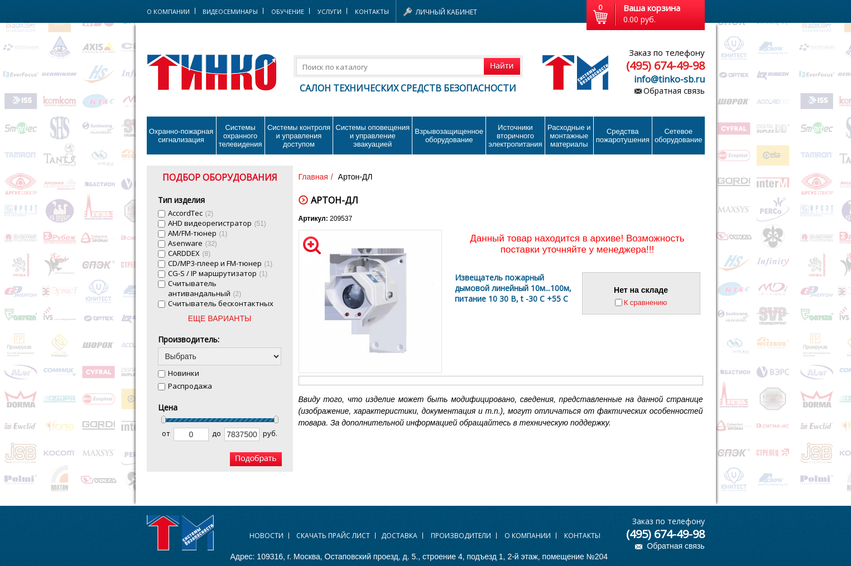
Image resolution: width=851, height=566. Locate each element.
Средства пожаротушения (623, 135)
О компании (527, 535)
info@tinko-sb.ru (669, 79)
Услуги (330, 11)
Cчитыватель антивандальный (205, 288)
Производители (461, 535)
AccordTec (191, 213)
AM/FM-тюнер (198, 233)
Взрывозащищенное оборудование (449, 135)
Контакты (372, 11)
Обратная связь (674, 90)
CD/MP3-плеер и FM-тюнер (220, 263)
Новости (266, 535)
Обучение (287, 11)
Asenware (192, 243)
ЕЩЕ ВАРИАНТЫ (220, 318)
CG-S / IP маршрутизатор (218, 273)
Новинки (183, 373)
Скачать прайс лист (333, 535)
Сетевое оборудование (679, 135)
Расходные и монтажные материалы (568, 135)
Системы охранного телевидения (240, 135)
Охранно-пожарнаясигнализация (181, 135)
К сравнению (645, 302)
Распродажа (190, 386)
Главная (313, 176)
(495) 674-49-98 (665, 65)
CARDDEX (189, 253)
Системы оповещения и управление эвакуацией (372, 135)
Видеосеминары (230, 11)
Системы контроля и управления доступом (298, 135)
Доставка (399, 535)
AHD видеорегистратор (217, 223)
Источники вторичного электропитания (515, 135)
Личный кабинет (446, 12)
